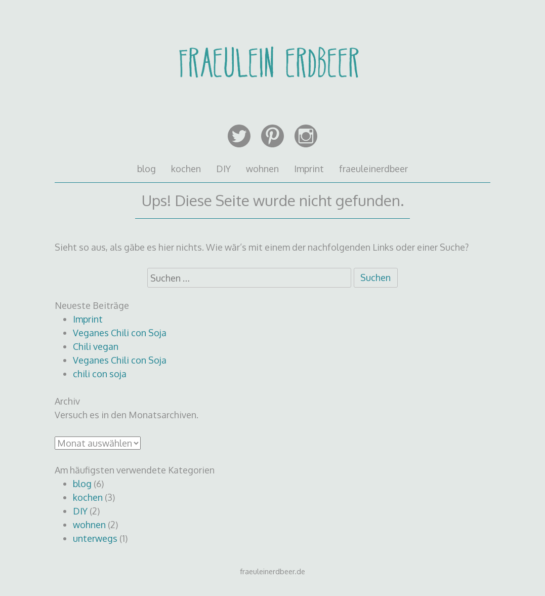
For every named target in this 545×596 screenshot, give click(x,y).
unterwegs (95, 538)
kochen (186, 168)
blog (146, 168)
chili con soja (100, 373)
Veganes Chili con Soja (119, 332)
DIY (223, 168)
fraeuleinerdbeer (373, 168)
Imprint (309, 168)
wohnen (262, 168)
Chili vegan (95, 346)
